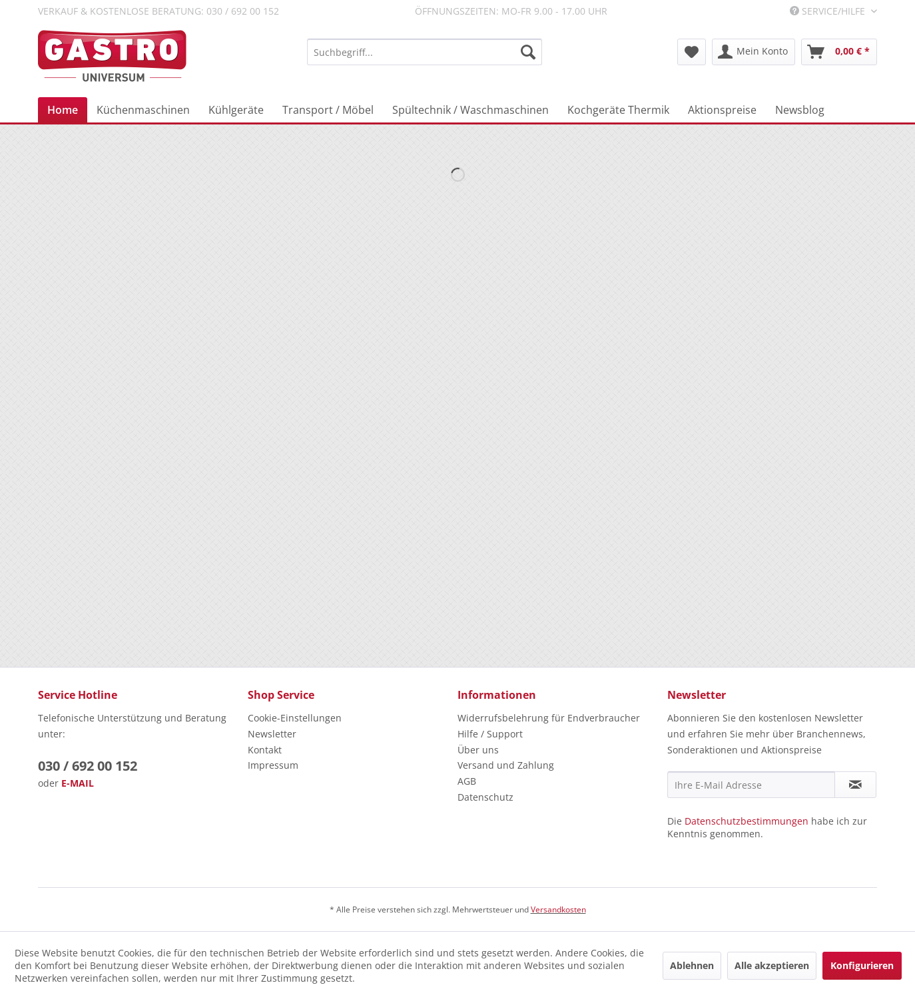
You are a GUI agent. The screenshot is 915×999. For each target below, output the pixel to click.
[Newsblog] (800, 109)
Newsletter (272, 733)
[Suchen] (528, 52)
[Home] (62, 109)
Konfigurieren (862, 965)
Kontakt (265, 749)
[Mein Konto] (753, 52)
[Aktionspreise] (722, 109)
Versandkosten (558, 909)
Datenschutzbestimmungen (746, 821)
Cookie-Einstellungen (295, 717)
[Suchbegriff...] (424, 52)
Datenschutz (485, 797)
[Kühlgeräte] (236, 109)
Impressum (273, 765)
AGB (467, 781)
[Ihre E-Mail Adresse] (751, 784)
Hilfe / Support (490, 733)
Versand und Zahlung (506, 765)
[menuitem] (424, 52)
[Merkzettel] (691, 52)
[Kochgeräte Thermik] (618, 109)
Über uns (478, 749)
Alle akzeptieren (772, 965)
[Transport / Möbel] (328, 109)
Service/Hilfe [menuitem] (829, 11)
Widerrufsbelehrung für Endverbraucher (549, 717)
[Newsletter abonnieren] (855, 784)
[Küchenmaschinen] (143, 109)
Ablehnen (692, 965)
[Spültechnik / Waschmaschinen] (470, 109)
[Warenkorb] (839, 52)
